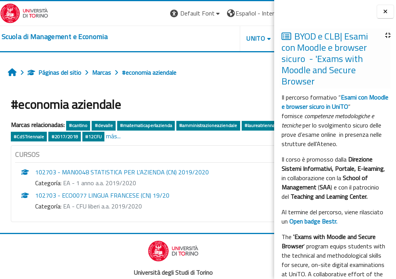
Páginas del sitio (54, 72)
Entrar (260, 13)
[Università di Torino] (24, 12)
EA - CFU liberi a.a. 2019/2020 (102, 206)
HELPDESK (227, 38)
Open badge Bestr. (313, 221)
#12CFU (188, 136)
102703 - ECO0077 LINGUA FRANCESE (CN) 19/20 (102, 195)
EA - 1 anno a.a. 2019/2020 (99, 183)
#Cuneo (93, 136)
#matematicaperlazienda (146, 125)
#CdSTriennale (123, 136)
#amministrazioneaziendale (208, 125)
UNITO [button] (183, 38)
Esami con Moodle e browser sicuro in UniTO (335, 102)
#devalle (104, 125)
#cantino (78, 125)
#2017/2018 (159, 136)
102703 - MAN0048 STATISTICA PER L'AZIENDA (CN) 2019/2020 (122, 172)
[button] (123, 13)
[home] (55, 37)
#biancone (66, 136)
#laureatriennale (31, 136)
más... (208, 136)
